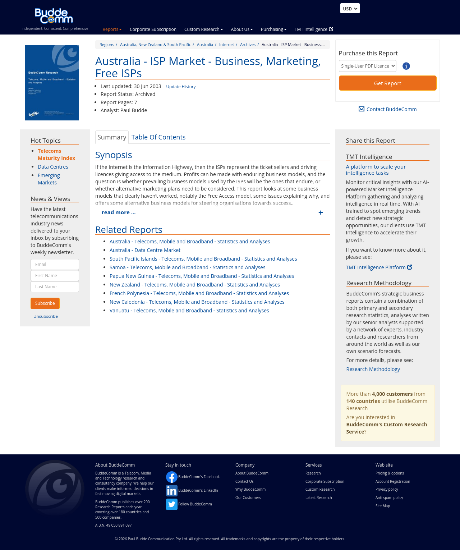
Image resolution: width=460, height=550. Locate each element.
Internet (226, 44)
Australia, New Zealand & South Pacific (155, 44)
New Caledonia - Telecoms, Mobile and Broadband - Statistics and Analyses (197, 301)
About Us (242, 29)
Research (313, 473)
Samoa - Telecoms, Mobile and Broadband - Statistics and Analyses (188, 267)
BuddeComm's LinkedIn (198, 490)
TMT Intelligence (314, 29)
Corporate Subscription (153, 29)
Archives (248, 44)
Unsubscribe (45, 316)
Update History (181, 86)
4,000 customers (392, 393)
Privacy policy (387, 489)
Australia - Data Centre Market (145, 250)
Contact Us (244, 481)
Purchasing (274, 29)
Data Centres (53, 166)
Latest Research (318, 497)
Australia (205, 44)
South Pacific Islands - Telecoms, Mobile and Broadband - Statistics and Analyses (203, 258)
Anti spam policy (389, 497)
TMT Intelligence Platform (379, 267)
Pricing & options (390, 473)
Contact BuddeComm (388, 109)
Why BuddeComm (250, 489)
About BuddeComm (251, 473)
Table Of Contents (159, 137)
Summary (111, 137)
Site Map (383, 505)
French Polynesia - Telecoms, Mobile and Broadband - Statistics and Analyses (199, 293)
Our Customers (248, 497)
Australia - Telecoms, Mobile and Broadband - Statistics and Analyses (190, 241)
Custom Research (203, 29)
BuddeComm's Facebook (199, 476)
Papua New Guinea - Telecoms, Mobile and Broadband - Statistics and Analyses (202, 275)
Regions (107, 44)
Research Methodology (373, 369)
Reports (112, 29)
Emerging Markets (49, 179)
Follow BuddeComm (195, 504)
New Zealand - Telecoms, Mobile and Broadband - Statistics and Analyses (195, 284)
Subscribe (45, 303)
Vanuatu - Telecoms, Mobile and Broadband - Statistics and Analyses (189, 310)
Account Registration (393, 481)
